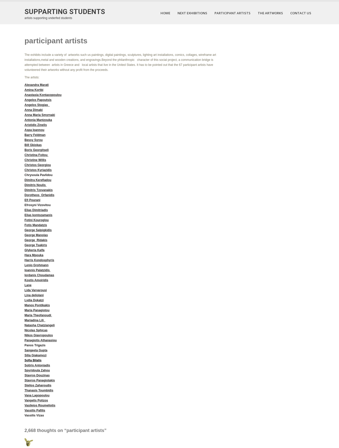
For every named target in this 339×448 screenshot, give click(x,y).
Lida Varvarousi (35, 290)
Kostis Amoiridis (36, 280)
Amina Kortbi (33, 90)
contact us (300, 13)
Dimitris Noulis (35, 185)
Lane (28, 285)
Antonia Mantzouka (38, 120)
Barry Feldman (35, 135)
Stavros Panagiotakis (39, 380)
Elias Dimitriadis (36, 210)
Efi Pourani (32, 200)
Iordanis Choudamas (39, 275)
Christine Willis (35, 160)
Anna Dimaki (33, 110)
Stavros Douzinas (37, 375)
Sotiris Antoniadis (37, 365)
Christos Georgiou (37, 165)
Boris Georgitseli (36, 150)
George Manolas (36, 235)
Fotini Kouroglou (36, 220)
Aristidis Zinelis (35, 125)
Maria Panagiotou (37, 310)
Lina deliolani (34, 295)
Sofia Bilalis (33, 360)
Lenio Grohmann (36, 265)
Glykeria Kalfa (34, 250)
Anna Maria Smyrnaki (39, 115)
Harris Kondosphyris (39, 260)
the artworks (270, 13)
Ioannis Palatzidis (37, 270)
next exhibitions (192, 13)
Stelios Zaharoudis (37, 385)
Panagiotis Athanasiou (40, 340)
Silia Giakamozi (35, 355)
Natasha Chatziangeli (39, 325)
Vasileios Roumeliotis (39, 405)
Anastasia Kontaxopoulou (43, 95)
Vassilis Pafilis (34, 410)
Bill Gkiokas (33, 145)
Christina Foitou (36, 155)
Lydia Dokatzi (34, 300)
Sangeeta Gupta (35, 350)
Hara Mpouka (33, 255)
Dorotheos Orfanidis (39, 195)
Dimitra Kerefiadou (37, 180)
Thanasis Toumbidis (38, 390)
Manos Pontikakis (37, 305)
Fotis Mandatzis (35, 225)
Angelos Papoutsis (38, 100)
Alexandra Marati (36, 85)
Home (165, 13)
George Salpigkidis (38, 230)
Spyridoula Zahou (37, 370)
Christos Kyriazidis (38, 170)
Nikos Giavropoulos (38, 335)
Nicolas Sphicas (36, 330)
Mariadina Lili (34, 320)
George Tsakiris (35, 245)
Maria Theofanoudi (38, 315)
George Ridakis (35, 240)
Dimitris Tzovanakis (38, 190)
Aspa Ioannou (34, 130)
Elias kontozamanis (38, 215)
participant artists (232, 13)
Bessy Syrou (33, 140)
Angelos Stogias (36, 105)
